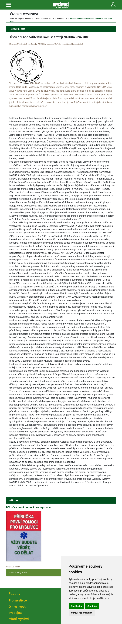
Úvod (12, 18)
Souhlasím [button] (76, 606)
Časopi (19, 18)
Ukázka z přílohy (13, 567)
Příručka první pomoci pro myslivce (28, 507)
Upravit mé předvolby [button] (81, 612)
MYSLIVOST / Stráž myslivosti (36, 18)
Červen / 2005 (61, 18)
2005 (52, 18)
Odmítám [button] (92, 606)
